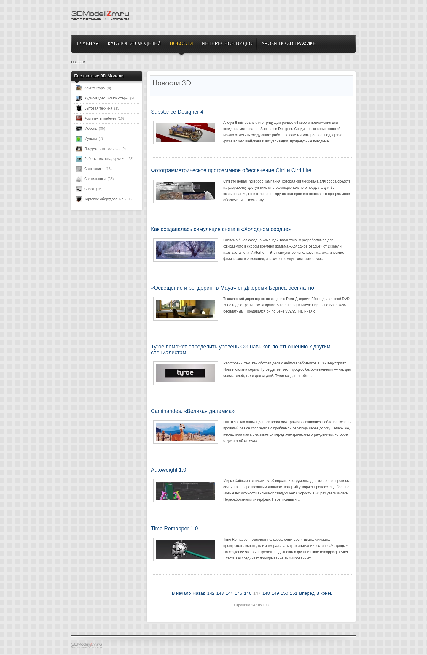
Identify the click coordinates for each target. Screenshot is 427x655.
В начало (181, 593)
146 (247, 593)
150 (284, 593)
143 (220, 593)
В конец (324, 593)
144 (229, 593)
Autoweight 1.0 (168, 470)
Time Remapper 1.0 (174, 529)
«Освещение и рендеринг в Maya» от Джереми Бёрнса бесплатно (232, 288)
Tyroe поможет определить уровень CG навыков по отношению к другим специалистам (240, 350)
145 (238, 593)
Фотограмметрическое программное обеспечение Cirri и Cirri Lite (231, 170)
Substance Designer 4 (177, 112)
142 (211, 593)
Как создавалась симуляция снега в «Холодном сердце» (221, 229)
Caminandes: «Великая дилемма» (193, 411)
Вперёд (307, 593)
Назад (199, 593)
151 (293, 593)
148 (266, 593)
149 (275, 593)
